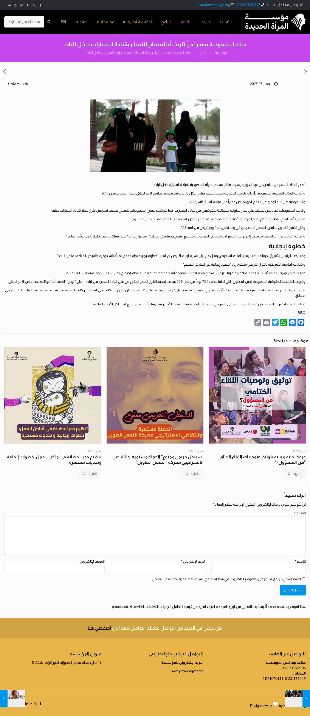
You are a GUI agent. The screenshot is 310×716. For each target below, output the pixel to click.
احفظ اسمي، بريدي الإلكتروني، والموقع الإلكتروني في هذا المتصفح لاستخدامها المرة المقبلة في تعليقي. (226, 579)
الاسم (300, 561)
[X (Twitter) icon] (34, 5)
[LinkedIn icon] (21, 5)
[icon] (9, 5)
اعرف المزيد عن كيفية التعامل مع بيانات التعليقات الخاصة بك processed (163, 607)
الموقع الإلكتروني (92, 561)
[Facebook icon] (40, 5)
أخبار (203, 53)
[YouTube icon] (28, 5)
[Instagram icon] (15, 5)
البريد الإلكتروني (193, 561)
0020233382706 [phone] (248, 5)
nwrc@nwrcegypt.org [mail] (214, 5)
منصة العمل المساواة (24, 22)
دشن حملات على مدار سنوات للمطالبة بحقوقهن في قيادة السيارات (224, 210)
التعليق (300, 513)
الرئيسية (221, 53)
